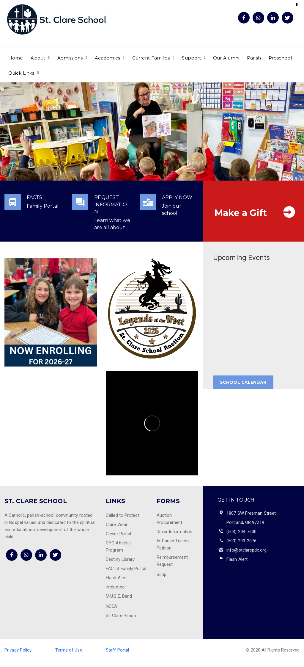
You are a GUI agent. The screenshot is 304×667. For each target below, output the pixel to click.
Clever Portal (118, 533)
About (38, 58)
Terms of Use (68, 650)
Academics (107, 58)
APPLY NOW (177, 197)
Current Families (151, 58)
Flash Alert (116, 577)
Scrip (162, 574)
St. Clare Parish (121, 615)
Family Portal (43, 206)
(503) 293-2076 (241, 541)
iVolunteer (116, 587)
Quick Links (21, 73)
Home (15, 58)
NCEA (111, 606)
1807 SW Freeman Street (251, 513)
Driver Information (175, 531)
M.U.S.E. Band (119, 596)
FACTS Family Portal (126, 568)
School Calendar (243, 382)
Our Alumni (226, 58)
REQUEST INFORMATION (110, 204)
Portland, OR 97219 (245, 522)
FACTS (34, 197)
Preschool (280, 58)
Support (191, 58)
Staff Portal (117, 650)
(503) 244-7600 (241, 531)
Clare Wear (116, 524)
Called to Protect (122, 515)
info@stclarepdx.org (246, 550)
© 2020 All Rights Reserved (273, 650)
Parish (254, 58)
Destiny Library (120, 559)
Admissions (70, 58)
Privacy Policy (17, 650)
